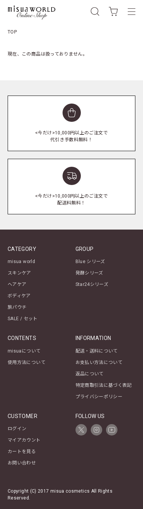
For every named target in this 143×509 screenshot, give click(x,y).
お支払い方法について (99, 362)
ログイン (17, 428)
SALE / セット (23, 318)
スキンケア (19, 273)
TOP (12, 32)
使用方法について (26, 362)
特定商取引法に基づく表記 (104, 385)
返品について (90, 374)
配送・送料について (97, 351)
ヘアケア (17, 284)
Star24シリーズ (92, 284)
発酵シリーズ (89, 273)
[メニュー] (131, 11)
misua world (21, 261)
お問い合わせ (22, 463)
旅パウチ (17, 307)
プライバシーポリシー (99, 396)
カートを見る (22, 451)
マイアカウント (24, 440)
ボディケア (19, 295)
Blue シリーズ (90, 261)
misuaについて (24, 351)
